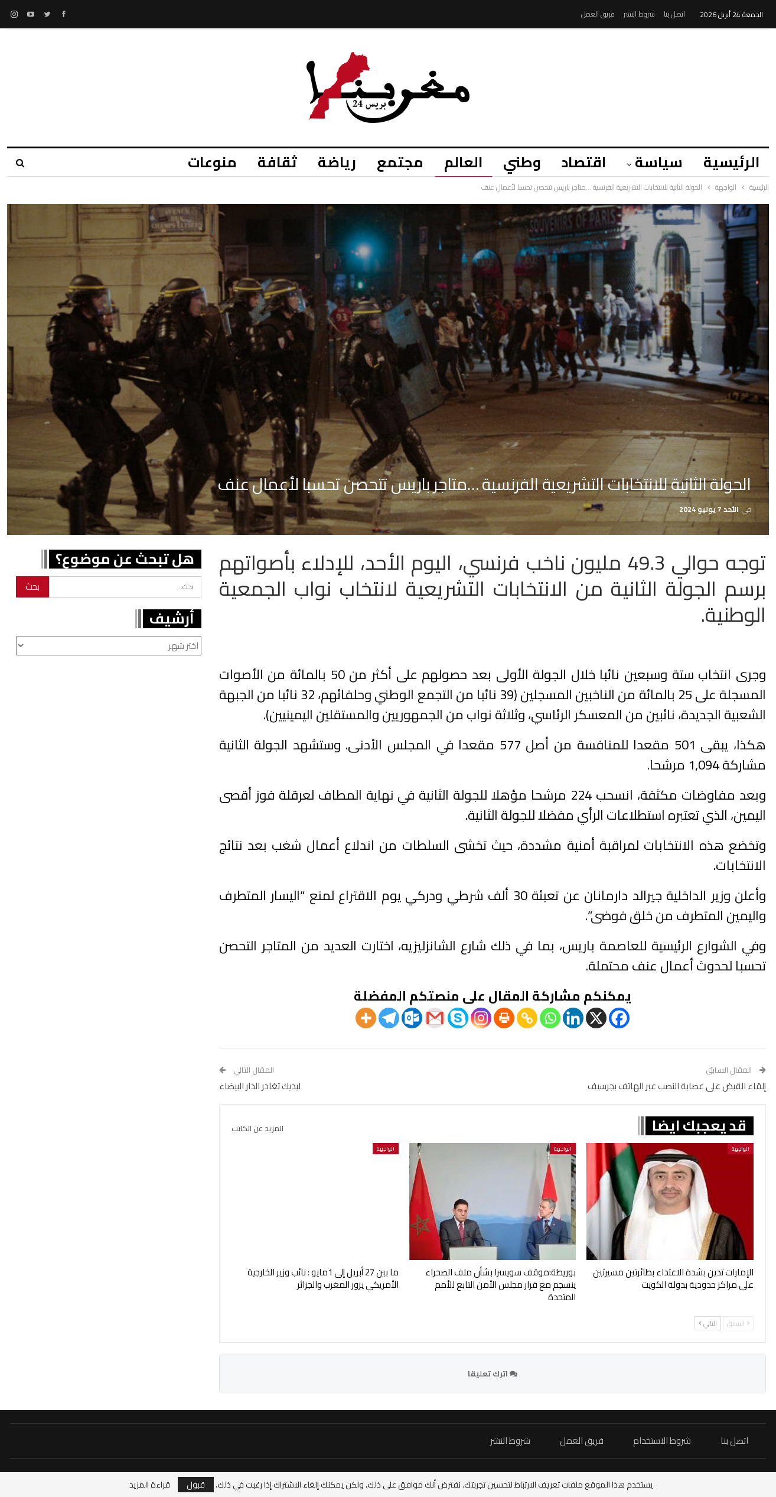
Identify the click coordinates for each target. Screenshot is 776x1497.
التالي (708, 1323)
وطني (522, 162)
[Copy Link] (527, 1018)
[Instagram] (481, 1018)
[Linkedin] (573, 1018)
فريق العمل (598, 14)
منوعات (212, 162)
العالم (463, 162)
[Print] (504, 1018)
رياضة (337, 162)
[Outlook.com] (412, 1018)
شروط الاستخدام (662, 1440)
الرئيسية (731, 162)
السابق (738, 1323)
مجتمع (400, 162)
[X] (596, 1018)
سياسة (659, 162)
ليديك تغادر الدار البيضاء (260, 1086)
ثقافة (277, 162)
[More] (366, 1018)
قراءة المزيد (149, 1484)
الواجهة (740, 1149)
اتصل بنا (674, 14)
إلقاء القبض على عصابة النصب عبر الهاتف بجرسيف (677, 1086)
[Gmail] (435, 1018)
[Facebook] (619, 1018)
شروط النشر (639, 14)
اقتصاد (584, 162)
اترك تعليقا (492, 1373)
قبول (196, 1484)
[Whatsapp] (550, 1018)
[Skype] (458, 1018)
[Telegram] (389, 1018)
